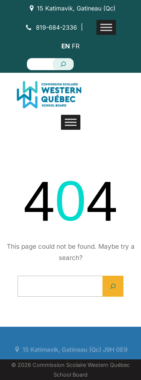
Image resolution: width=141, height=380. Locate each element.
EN (65, 46)
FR (76, 46)
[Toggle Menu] (106, 27)
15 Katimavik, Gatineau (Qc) (76, 8)
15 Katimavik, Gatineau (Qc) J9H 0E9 (75, 356)
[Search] (63, 64)
